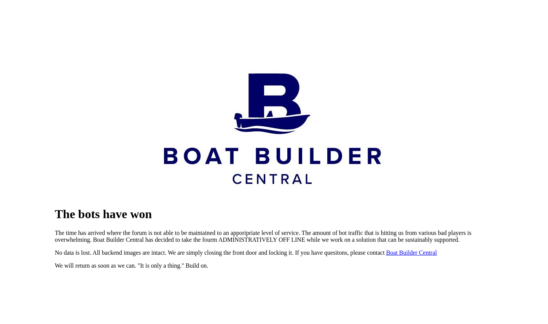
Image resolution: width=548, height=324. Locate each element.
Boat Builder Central (411, 252)
